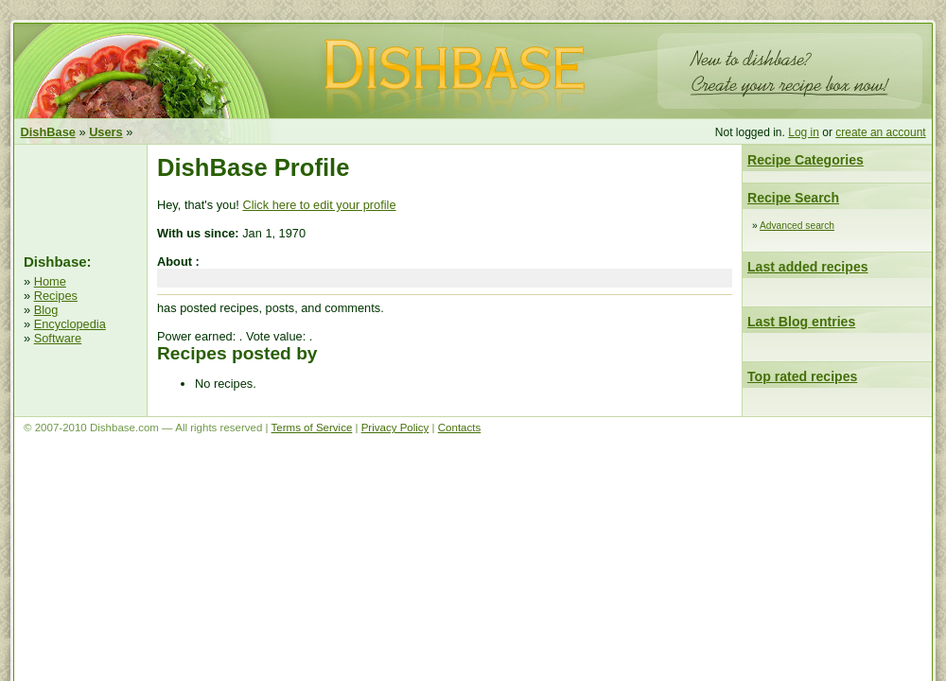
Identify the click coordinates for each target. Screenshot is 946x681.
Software (58, 338)
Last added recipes (807, 266)
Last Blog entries (801, 321)
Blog (46, 310)
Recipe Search (793, 197)
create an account (880, 132)
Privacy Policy (395, 427)
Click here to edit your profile (318, 205)
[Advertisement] (80, 196)
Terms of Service (312, 427)
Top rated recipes (802, 376)
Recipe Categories (805, 159)
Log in (803, 132)
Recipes (56, 295)
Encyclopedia (70, 324)
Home (50, 281)
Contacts (459, 427)
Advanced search (797, 225)
